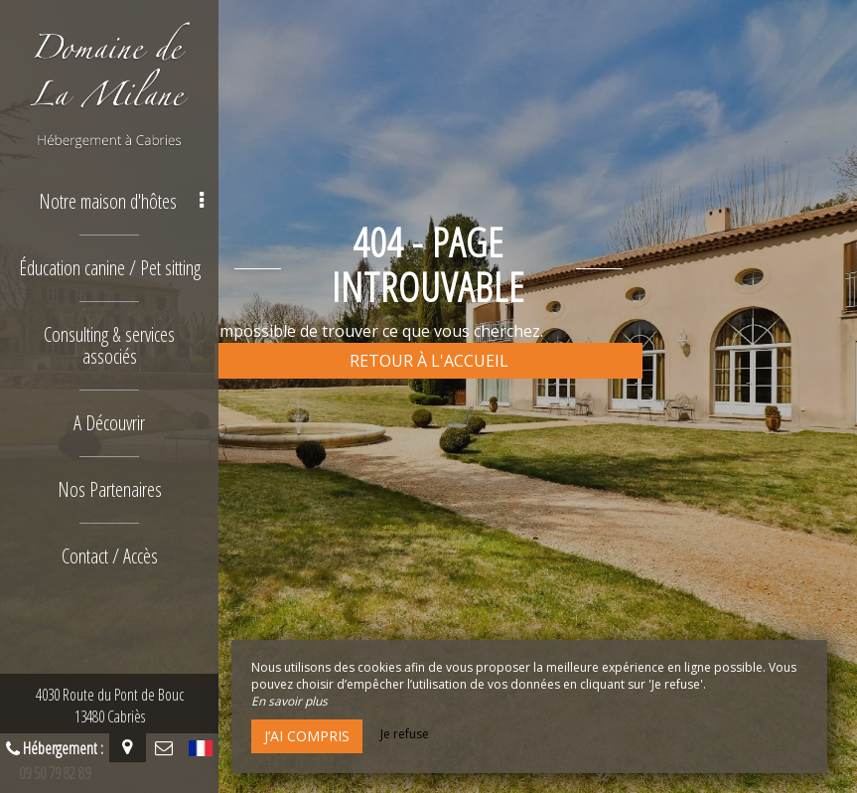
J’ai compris (307, 735)
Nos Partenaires (110, 489)
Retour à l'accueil (429, 361)
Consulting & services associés (109, 345)
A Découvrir (109, 422)
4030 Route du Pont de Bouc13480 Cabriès (110, 705)
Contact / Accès (110, 556)
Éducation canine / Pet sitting (110, 267)
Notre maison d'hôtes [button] (122, 201)
